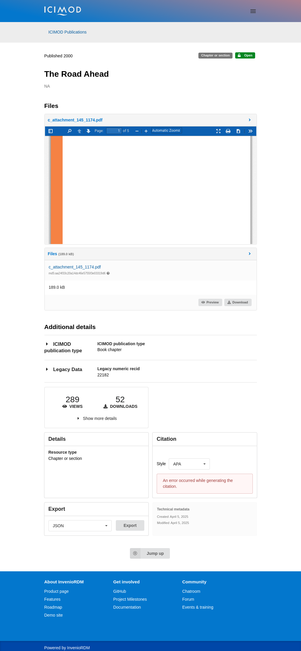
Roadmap (53, 607)
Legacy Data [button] (63, 369)
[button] (150, 120)
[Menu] (253, 11)
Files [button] (150, 253)
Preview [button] (210, 302)
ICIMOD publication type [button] (63, 347)
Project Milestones (130, 599)
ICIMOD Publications (68, 32)
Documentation (127, 607)
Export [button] (129, 525)
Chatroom (191, 591)
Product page (56, 591)
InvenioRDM (78, 647)
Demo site (53, 615)
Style (161, 463)
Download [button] (237, 302)
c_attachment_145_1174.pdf (75, 267)
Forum (188, 599)
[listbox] (189, 464)
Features (52, 599)
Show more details (100, 418)
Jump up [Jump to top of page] (147, 553)
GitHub (119, 591)
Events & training (197, 607)
